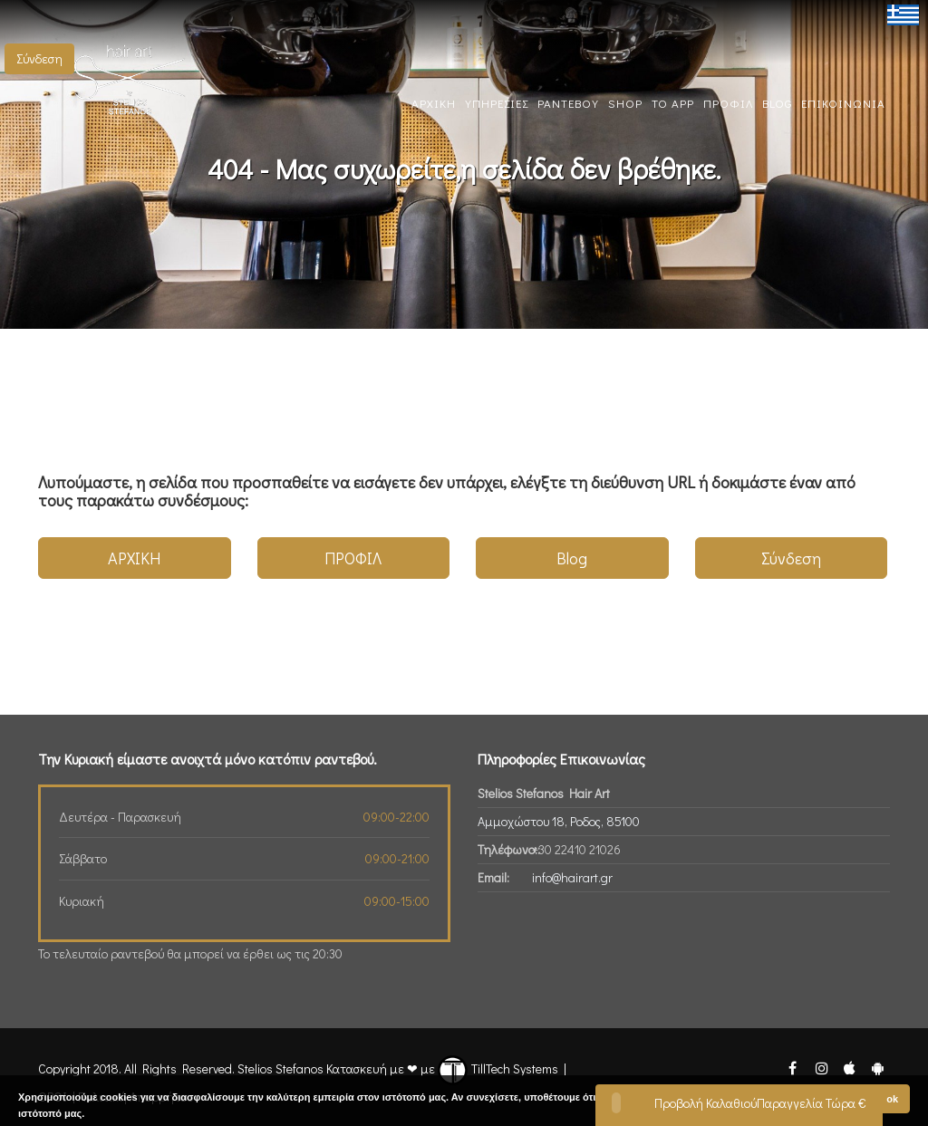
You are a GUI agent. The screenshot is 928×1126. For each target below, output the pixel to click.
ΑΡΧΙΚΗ (433, 103)
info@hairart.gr (572, 877)
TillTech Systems (498, 1068)
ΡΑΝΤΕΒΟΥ (568, 103)
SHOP (625, 103)
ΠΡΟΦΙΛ (728, 103)
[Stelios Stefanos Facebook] (793, 1066)
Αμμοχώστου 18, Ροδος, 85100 (559, 821)
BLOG (777, 103)
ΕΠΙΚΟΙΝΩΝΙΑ (843, 103)
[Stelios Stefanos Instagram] (821, 1066)
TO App (673, 103)
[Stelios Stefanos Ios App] (850, 1066)
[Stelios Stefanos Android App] (877, 1066)
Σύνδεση (39, 58)
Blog (571, 558)
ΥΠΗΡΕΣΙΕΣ (496, 103)
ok (892, 1098)
